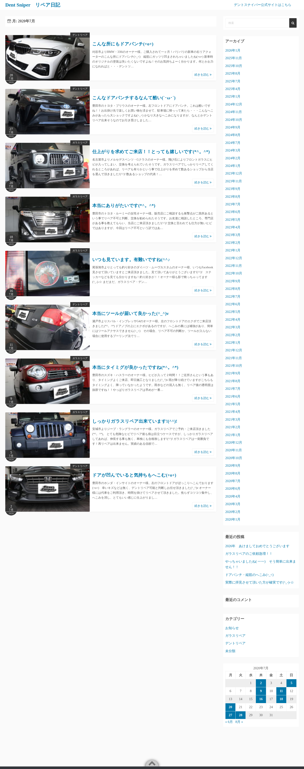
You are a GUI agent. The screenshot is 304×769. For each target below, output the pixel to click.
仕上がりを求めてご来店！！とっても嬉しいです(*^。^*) (151, 151)
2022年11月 (233, 265)
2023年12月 (233, 173)
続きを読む (203, 74)
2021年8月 (232, 381)
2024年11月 (233, 112)
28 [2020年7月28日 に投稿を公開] (240, 715)
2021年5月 (232, 404)
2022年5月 (232, 312)
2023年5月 (232, 219)
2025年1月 (232, 96)
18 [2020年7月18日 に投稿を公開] (281, 699)
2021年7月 (232, 388)
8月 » (239, 722)
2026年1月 (232, 50)
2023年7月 (232, 204)
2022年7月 (232, 296)
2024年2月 (232, 158)
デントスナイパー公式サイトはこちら (262, 5)
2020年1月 (232, 519)
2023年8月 (232, 196)
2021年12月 (233, 350)
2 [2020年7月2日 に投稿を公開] (261, 683)
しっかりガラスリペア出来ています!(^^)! (134, 421)
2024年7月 (232, 143)
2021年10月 (233, 365)
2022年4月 (232, 319)
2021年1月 (232, 435)
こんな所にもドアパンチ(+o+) (122, 43)
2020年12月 (233, 442)
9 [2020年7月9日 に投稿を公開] (261, 691)
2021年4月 (232, 411)
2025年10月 (233, 66)
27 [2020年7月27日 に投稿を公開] (230, 715)
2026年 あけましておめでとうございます (257, 546)
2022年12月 (233, 258)
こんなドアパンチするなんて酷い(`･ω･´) (133, 97)
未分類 (230, 651)
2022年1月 (232, 342)
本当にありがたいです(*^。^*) (123, 205)
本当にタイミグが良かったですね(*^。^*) (135, 367)
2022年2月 (232, 335)
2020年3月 (232, 504)
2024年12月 (233, 104)
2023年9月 (232, 189)
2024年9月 (232, 127)
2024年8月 (232, 135)
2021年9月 (232, 373)
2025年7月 (232, 81)
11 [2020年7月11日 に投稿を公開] (281, 691)
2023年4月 (232, 227)
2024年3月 (232, 150)
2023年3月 (232, 235)
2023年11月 (233, 181)
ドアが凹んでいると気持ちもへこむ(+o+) (134, 475)
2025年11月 (233, 58)
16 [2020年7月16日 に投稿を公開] (261, 699)
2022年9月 (232, 281)
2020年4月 (232, 496)
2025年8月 (232, 73)
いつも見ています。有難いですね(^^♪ (131, 259)
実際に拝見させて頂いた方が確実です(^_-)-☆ (259, 582)
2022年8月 (232, 288)
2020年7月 (232, 481)
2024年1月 (232, 166)
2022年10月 (233, 273)
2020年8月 (232, 473)
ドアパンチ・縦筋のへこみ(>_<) (249, 575)
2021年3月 (232, 419)
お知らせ (232, 628)
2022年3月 (232, 327)
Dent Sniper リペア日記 (33, 5)
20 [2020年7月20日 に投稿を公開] (230, 707)
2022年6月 (232, 304)
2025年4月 (232, 89)
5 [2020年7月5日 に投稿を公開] (291, 683)
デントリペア (80, 34)
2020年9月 (232, 465)
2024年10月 (233, 119)
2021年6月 (232, 396)
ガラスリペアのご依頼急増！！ (249, 553)
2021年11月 (233, 358)
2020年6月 (232, 488)
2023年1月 (232, 250)
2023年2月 (232, 242)
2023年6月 (232, 212)
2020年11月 (233, 450)
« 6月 (229, 722)
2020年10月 (233, 458)
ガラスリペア (80, 142)
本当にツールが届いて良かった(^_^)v (130, 313)
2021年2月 (232, 427)
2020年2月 (232, 512)
